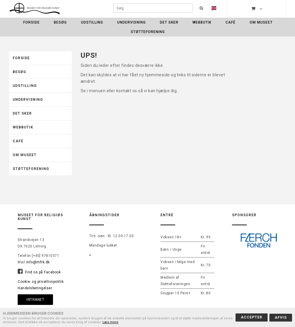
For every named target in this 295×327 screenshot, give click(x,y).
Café (231, 22)
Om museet (261, 22)
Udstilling (92, 22)
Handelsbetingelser (35, 288)
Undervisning (131, 22)
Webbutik (202, 22)
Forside (31, 22)
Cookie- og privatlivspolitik (41, 282)
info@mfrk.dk (38, 262)
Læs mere (110, 322)
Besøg (60, 22)
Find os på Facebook (43, 272)
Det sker (169, 22)
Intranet (35, 300)
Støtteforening (148, 32)
